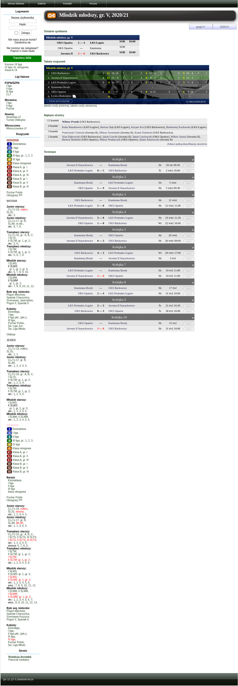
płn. (23, 317)
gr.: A (23, 235)
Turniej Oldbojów (16, 120)
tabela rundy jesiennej (56, 105)
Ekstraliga (13, 311)
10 (26, 272)
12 (32, 286)
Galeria (42, 3)
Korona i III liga (13, 64)
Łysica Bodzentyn (61, 95)
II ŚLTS (21, 537)
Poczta (93, 3)
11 (28, 286)
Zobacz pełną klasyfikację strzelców (187, 144)
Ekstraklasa (16, 144)
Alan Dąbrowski (71, 136)
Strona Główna (16, 3)
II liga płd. (13, 317)
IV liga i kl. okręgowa (17, 67)
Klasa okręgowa (19, 163)
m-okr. (19, 223)
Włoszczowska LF (16, 128)
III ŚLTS (31, 537)
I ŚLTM (12, 249)
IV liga (13, 159)
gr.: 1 (24, 155)
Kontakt (67, 3)
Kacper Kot (137, 127)
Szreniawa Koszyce (18, 616)
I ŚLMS (12, 263)
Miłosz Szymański (109, 132)
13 (35, 602)
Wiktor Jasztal (178, 136)
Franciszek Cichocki (73, 132)
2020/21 (224, 26)
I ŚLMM (12, 277)
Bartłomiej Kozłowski (178, 127)
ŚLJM (11, 223)
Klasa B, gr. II (17, 182)
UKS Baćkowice (60, 73)
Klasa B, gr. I (17, 178)
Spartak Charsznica (18, 297)
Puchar (10, 108)
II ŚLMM (23, 416)
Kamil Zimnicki (143, 132)
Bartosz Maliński (71, 139)
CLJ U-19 (13, 209)
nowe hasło (28, 51)
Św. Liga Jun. (15, 326)
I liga (9, 85)
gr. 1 (12, 269)
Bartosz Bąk (107, 127)
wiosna (20, 511)
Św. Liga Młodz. (17, 328)
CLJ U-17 (13, 220)
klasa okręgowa (17, 491)
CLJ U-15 (13, 235)
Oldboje (11, 334)
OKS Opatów (58, 91)
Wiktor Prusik (70, 121)
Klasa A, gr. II (17, 171)
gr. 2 (27, 240)
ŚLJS (10, 212)
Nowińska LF (13, 117)
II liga (9, 88)
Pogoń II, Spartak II (18, 303)
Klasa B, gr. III (18, 186)
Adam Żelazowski (149, 139)
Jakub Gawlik (110, 136)
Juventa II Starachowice (64, 77)
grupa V (200, 26)
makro (24, 209)
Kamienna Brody (60, 87)
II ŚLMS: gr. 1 (16, 574)
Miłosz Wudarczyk (110, 139)
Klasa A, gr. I (17, 167)
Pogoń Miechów (16, 294)
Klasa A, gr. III (18, 175)
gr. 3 (24, 269)
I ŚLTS (12, 237)
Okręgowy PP (14, 195)
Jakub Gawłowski (142, 136)
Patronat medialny (19, 659)
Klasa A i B (11, 70)
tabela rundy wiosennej (83, 105)
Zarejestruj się (22, 42)
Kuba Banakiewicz (72, 127)
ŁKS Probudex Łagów (63, 82)
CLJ (8, 94)
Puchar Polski (14, 192)
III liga (9, 91)
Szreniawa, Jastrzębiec (20, 300)
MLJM (19, 523)
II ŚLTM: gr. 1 (15, 240)
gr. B (23, 220)
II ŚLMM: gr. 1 (16, 596)
